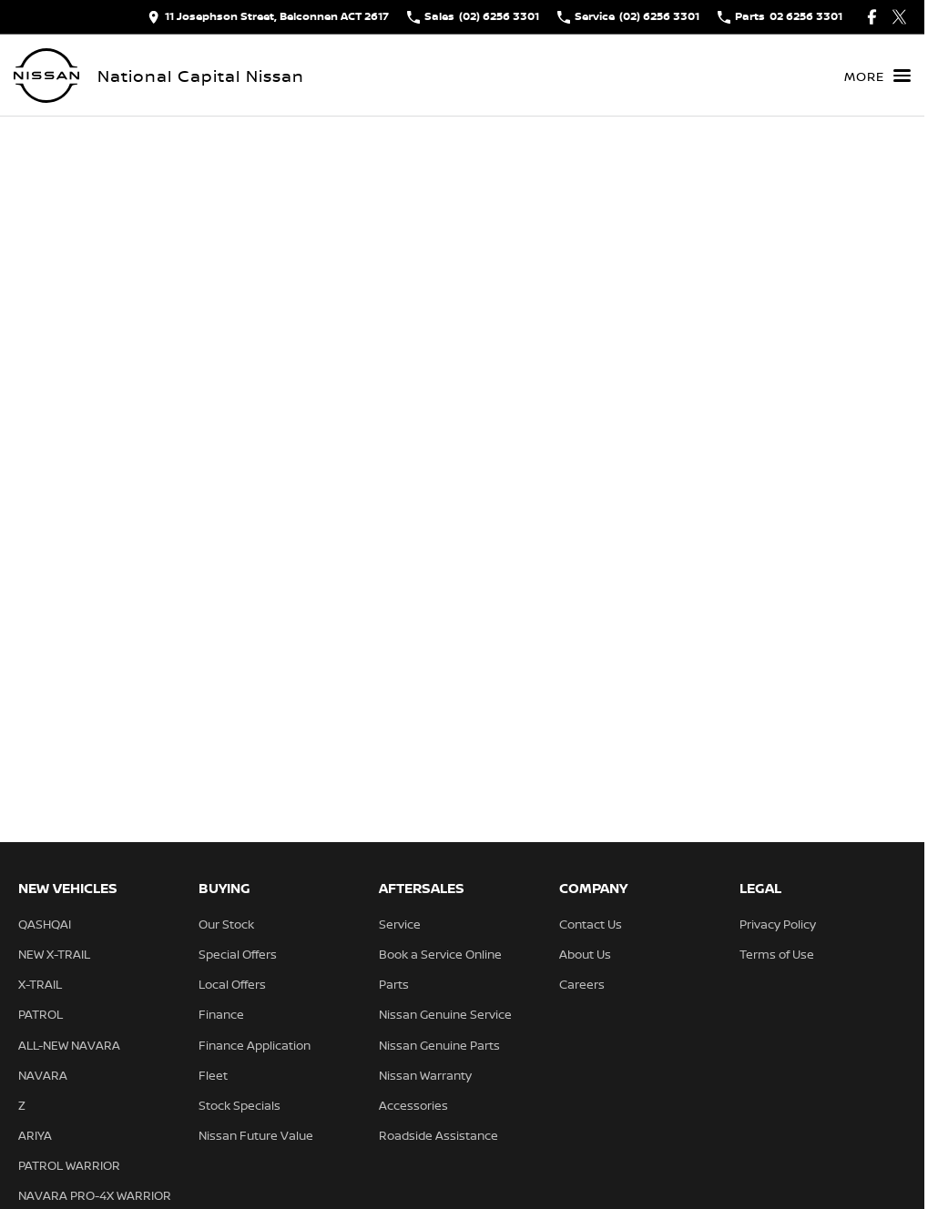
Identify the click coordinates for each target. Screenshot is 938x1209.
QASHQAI (44, 924)
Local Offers (232, 984)
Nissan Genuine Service (445, 1014)
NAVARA (42, 1075)
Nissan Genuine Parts (439, 1045)
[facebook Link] (872, 16)
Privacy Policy (777, 924)
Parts (394, 984)
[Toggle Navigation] (877, 75)
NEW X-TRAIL (54, 954)
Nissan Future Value (256, 1135)
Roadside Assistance (438, 1135)
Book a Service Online (440, 954)
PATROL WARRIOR (69, 1165)
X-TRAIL (40, 984)
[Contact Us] (268, 16)
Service (400, 924)
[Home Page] (46, 75)
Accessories (413, 1105)
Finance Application (255, 1045)
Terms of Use (776, 954)
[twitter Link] (899, 16)
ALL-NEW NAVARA (69, 1045)
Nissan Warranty (425, 1075)
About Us (585, 954)
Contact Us (590, 924)
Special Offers (238, 954)
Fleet (213, 1075)
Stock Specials (239, 1105)
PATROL (40, 1014)
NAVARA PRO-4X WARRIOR (94, 1195)
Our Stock (226, 924)
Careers (582, 984)
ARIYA (35, 1135)
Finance (221, 1014)
